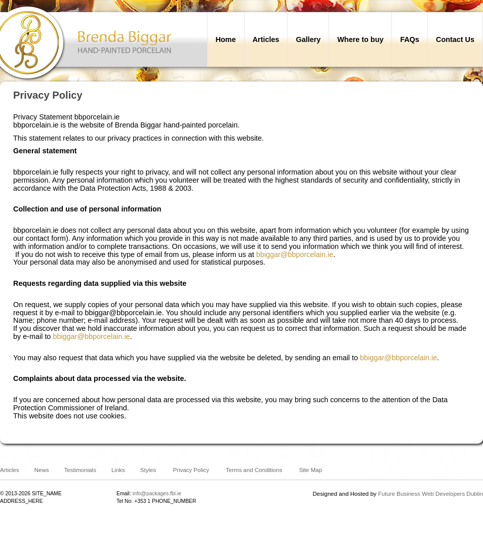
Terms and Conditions (254, 470)
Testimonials (80, 470)
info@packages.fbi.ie (157, 493)
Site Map (310, 470)
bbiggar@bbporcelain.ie (294, 254)
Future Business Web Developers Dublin (430, 494)
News (41, 470)
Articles (9, 470)
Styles (148, 470)
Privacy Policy (191, 470)
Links (118, 470)
